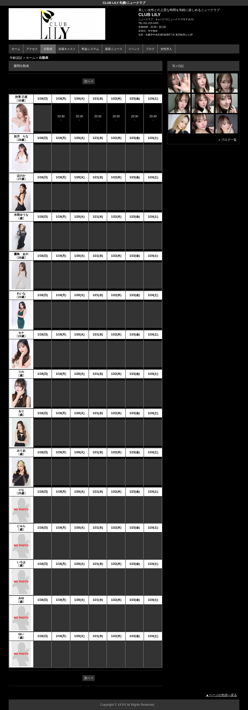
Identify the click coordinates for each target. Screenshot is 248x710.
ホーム (16, 49)
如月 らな (21, 136)
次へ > (88, 81)
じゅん (21, 526)
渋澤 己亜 (21, 97)
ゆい (21, 634)
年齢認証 (16, 58)
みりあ (21, 450)
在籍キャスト (67, 49)
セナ (21, 332)
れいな (21, 293)
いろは (21, 562)
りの (21, 372)
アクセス (32, 49)
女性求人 (166, 49)
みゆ (21, 598)
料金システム (90, 49)
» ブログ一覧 (227, 140)
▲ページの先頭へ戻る (221, 695)
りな (21, 490)
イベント (134, 49)
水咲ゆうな (21, 214)
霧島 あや (21, 254)
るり (21, 411)
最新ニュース (113, 49)
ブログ (150, 49)
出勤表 (48, 49)
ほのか (21, 175)
